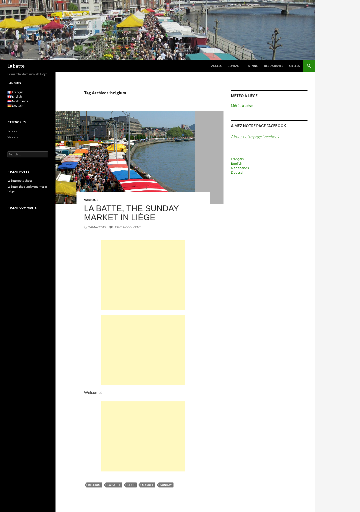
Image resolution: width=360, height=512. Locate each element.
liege (131, 484)
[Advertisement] (143, 275)
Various (91, 200)
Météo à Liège (242, 105)
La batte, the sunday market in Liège (131, 213)
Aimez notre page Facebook (258, 126)
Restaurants (273, 65)
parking (252, 65)
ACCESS (216, 65)
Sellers (294, 65)
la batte (114, 484)
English (236, 163)
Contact (234, 65)
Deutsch (237, 172)
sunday (166, 484)
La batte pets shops (20, 180)
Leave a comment (127, 227)
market (148, 484)
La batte (16, 66)
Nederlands (240, 168)
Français (237, 159)
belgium (94, 484)
